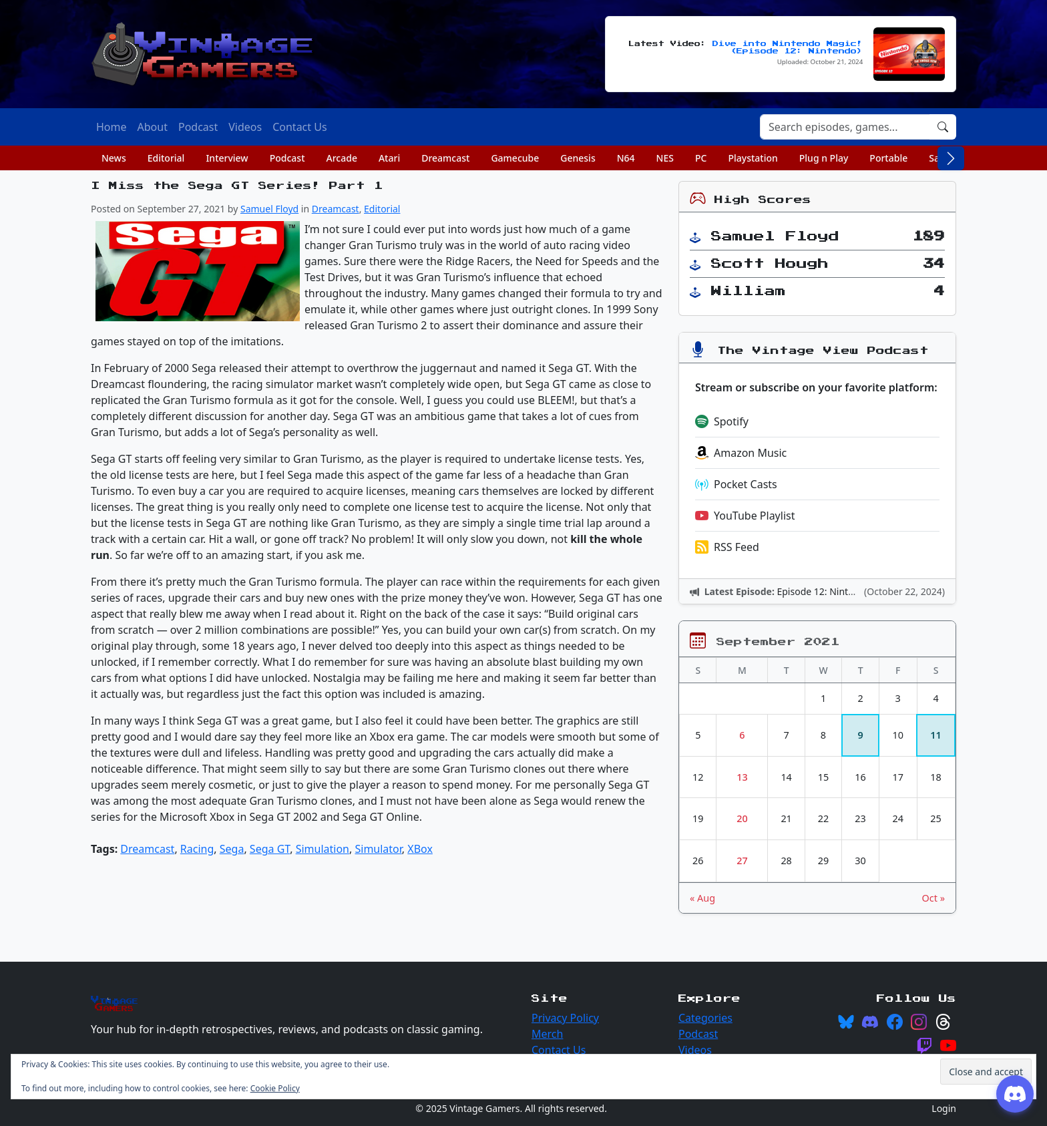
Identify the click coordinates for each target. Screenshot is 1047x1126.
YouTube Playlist (745, 516)
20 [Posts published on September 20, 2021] (742, 818)
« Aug (702, 898)
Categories (705, 1017)
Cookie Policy (275, 1088)
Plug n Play (824, 158)
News (113, 158)
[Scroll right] (950, 158)
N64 (626, 158)
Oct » (933, 898)
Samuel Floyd (269, 208)
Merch (547, 1033)
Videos (695, 1050)
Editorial (166, 158)
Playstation (752, 158)
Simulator (378, 848)
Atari (389, 158)
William (748, 291)
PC (700, 158)
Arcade (342, 158)
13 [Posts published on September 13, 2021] (742, 777)
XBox (420, 848)
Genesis (577, 158)
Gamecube (515, 158)
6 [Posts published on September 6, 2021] (742, 735)
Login (943, 1108)
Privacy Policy (565, 1017)
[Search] (845, 127)
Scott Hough (770, 263)
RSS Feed (727, 547)
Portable (888, 158)
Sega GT (270, 848)
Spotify (722, 421)
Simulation (322, 848)
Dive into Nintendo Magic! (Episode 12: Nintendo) (787, 47)
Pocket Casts (736, 484)
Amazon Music (741, 453)
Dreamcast (445, 158)
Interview (227, 158)
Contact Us (559, 1050)
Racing (197, 848)
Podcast (287, 158)
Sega (232, 848)
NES (665, 158)
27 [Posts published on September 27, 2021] (742, 860)
